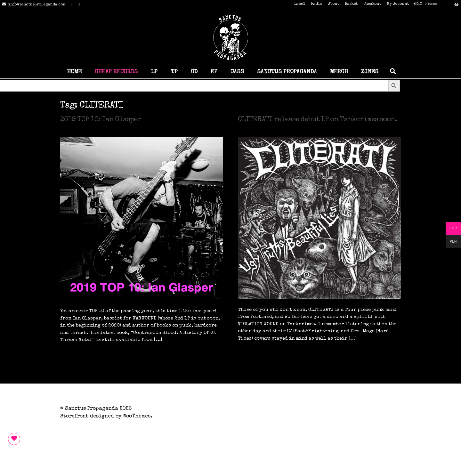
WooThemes (136, 416)
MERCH (339, 72)
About (333, 4)
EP (214, 72)
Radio (316, 4)
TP (174, 72)
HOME (74, 72)
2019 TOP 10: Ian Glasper (100, 120)
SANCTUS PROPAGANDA (287, 72)
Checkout (372, 4)
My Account (398, 4)
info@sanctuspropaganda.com (33, 5)
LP (154, 72)
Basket (351, 4)
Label (299, 4)
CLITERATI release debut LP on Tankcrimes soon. (317, 120)
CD (194, 72)
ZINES (369, 72)
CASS (237, 72)
